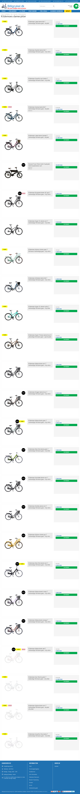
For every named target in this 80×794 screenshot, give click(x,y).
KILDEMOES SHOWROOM (56, 11)
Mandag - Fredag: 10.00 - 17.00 (10, 771)
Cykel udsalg (43, 11)
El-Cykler (22, 11)
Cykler (3, 11)
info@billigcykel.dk (8, 766)
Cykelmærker (12, 11)
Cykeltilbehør (32, 11)
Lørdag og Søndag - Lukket (10, 774)
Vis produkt (66, 26)
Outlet (68, 11)
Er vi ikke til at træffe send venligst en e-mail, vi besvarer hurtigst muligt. (14, 777)
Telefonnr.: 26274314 (8, 769)
